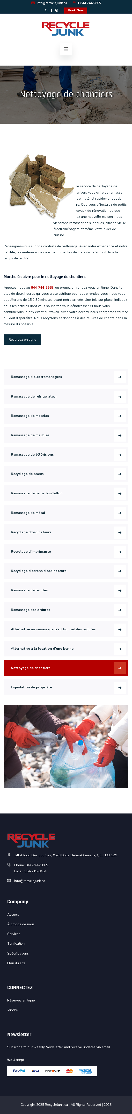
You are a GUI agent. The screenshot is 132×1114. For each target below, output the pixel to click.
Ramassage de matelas (30, 416)
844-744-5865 (42, 287)
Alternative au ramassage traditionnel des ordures (53, 629)
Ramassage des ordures (30, 610)
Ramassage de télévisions (32, 454)
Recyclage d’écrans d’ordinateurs (38, 571)
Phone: (20, 865)
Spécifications (18, 953)
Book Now (76, 10)
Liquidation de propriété (31, 687)
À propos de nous (21, 924)
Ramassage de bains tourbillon (37, 493)
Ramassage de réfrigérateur (34, 396)
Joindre (12, 1010)
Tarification (16, 943)
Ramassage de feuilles (29, 590)
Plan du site (16, 963)
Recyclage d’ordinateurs (31, 532)
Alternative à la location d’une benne (42, 648)
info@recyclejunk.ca (49, 3)
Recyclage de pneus (27, 474)
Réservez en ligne (22, 339)
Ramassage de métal (28, 513)
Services (13, 934)
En (46, 10)
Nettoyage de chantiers (30, 668)
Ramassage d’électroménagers (36, 377)
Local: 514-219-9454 (30, 871)
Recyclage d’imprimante (31, 551)
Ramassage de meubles (30, 435)
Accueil (13, 914)
